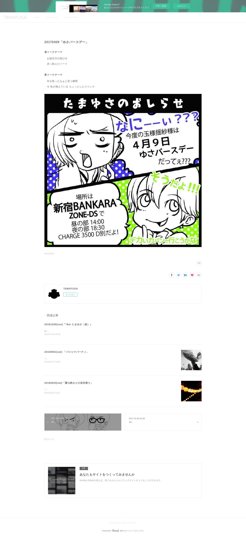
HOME (36, 17)
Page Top (123, 513)
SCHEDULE (52, 17)
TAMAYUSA (15, 17)
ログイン (181, 6)
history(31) (49, 254)
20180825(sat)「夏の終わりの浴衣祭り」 (68, 383)
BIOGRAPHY (71, 17)
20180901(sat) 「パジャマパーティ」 (66, 352)
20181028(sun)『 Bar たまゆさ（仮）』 (68, 324)
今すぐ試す (161, 6)
